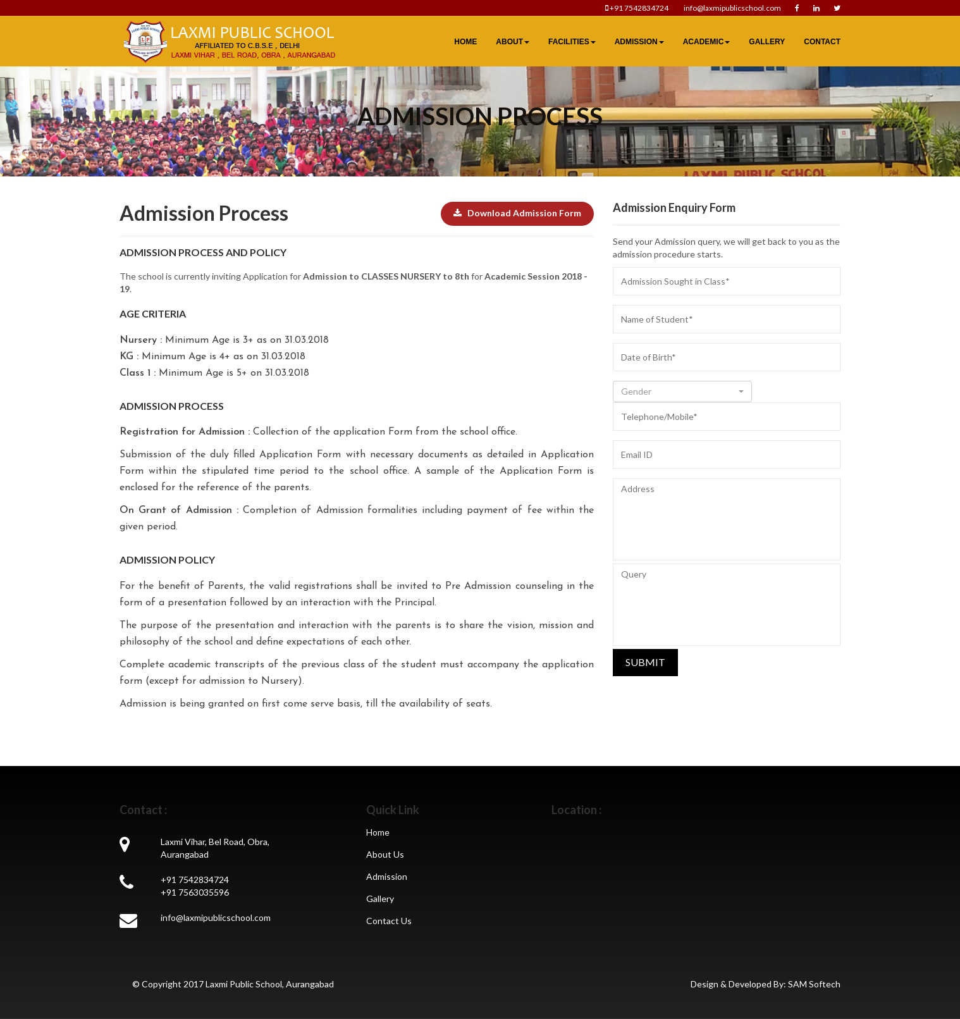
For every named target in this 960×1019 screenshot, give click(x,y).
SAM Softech (814, 984)
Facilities (572, 41)
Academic (706, 41)
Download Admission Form (517, 212)
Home (465, 41)
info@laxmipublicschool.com (731, 8)
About (512, 41)
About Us (385, 854)
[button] (682, 391)
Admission (639, 41)
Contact (822, 41)
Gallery (767, 41)
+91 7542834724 (637, 8)
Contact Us (389, 920)
